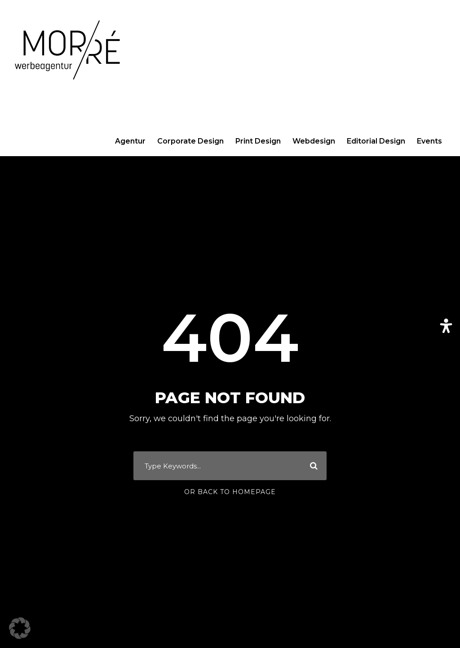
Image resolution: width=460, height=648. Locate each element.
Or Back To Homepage (230, 492)
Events (429, 141)
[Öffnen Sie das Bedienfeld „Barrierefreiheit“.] (446, 326)
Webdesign (313, 141)
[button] (20, 628)
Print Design (258, 141)
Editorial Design (376, 141)
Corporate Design (190, 141)
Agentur (130, 141)
